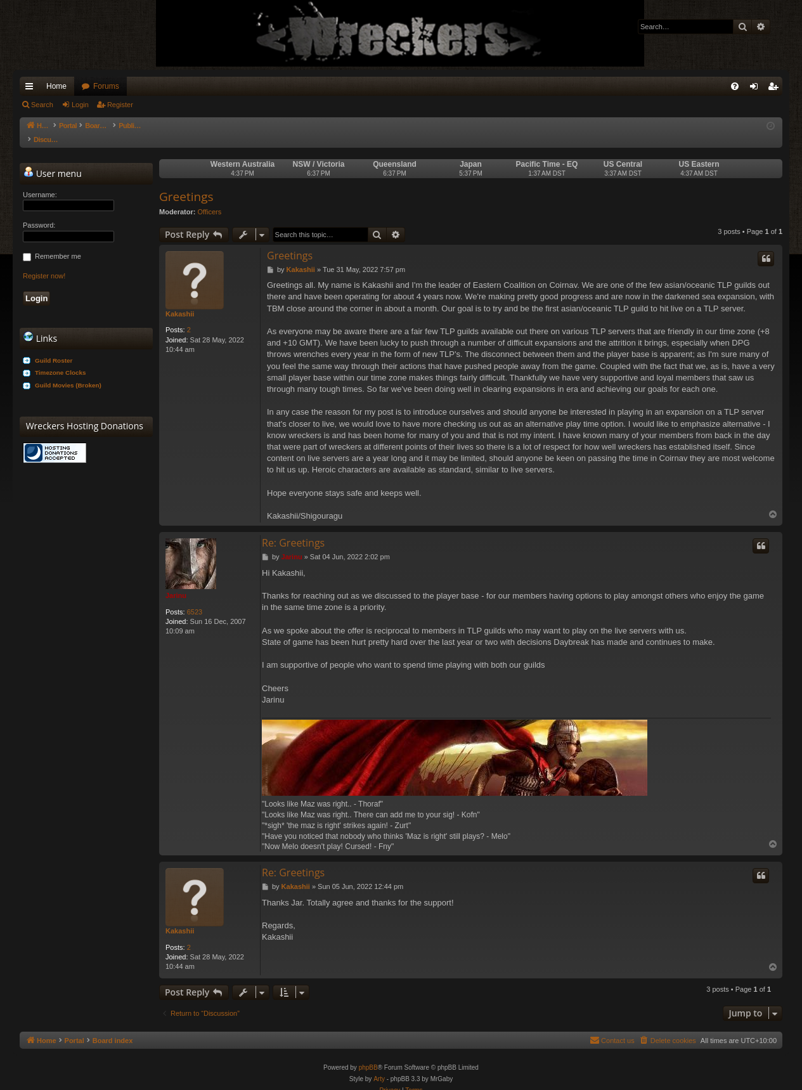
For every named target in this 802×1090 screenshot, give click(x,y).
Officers (210, 199)
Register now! (44, 263)
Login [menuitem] (756, 89)
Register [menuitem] (775, 89)
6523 (194, 599)
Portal (74, 125)
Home (56, 86)
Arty (379, 1066)
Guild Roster (53, 347)
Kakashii (179, 301)
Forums (106, 86)
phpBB (368, 1054)
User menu (52, 160)
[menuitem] (734, 86)
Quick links (32, 89)
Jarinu (175, 583)
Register (120, 104)
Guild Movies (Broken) (68, 372)
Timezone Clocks (60, 359)
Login (80, 104)
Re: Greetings (293, 530)
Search (42, 104)
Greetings (186, 184)
